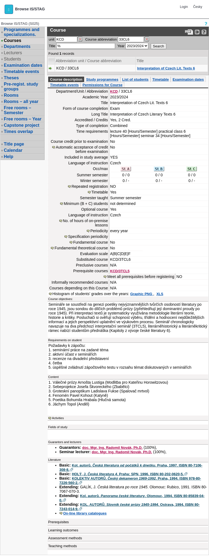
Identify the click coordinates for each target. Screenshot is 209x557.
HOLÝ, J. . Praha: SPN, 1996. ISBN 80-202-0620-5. (128, 474)
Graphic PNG (141, 294)
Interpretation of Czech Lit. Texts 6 (166, 68)
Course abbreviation (101, 39)
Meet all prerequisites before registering (140, 276)
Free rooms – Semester (17, 110)
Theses (11, 77)
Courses (12, 40)
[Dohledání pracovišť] (80, 39)
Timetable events (21, 71)
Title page (14, 144)
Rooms (11, 95)
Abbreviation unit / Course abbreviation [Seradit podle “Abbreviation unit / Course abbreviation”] (88, 61)
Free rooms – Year (22, 119)
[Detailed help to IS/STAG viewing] (204, 32)
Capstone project (21, 125)
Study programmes (102, 79)
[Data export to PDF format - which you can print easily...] (189, 32)
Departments (17, 46)
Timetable (160, 79)
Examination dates (23, 65)
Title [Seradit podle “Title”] (140, 61)
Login (184, 7)
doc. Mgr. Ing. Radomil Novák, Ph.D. (112, 448)
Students (12, 59)
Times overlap (18, 131)
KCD (114, 91)
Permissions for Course (102, 85)
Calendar (13, 150)
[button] (9, 9)
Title (52, 46)
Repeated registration (90, 186)
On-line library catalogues (85, 513)
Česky (197, 7)
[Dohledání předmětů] (147, 39)
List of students (135, 79)
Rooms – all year (21, 101)
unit (51, 39)
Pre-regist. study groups (21, 86)
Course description (66, 79)
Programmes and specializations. (21, 32)
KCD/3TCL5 (120, 271)
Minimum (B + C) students (86, 203)
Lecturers (13, 52)
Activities (58, 418)
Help (8, 156)
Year (120, 46)
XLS (159, 294)
